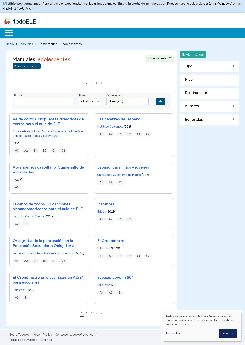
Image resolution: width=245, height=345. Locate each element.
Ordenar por (114, 95)
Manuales (26, 43)
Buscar (160, 32)
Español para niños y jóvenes (123, 166)
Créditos (46, 339)
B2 (44, 150)
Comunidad (143, 32)
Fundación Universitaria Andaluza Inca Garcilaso (44, 252)
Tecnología (116, 32)
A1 (16, 150)
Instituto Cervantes (110, 126)
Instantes (105, 203)
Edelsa (101, 211)
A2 (26, 150)
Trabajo (70, 32)
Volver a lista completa (26, 65)
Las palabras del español (119, 118)
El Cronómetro (110, 240)
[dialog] (202, 326)
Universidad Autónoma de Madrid (119, 174)
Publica (47, 334)
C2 (63, 150)
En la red (92, 32)
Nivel (82, 95)
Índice (36, 334)
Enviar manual (193, 54)
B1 (35, 150)
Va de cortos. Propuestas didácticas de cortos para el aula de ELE (48, 120)
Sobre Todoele (19, 334)
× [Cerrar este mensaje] (239, 4)
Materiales (22, 32)
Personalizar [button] (173, 333)
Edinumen (103, 247)
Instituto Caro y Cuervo (28, 215)
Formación (47, 32)
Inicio (6, 32)
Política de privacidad (23, 339)
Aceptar (228, 333)
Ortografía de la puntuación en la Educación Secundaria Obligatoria (43, 242)
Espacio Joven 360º (115, 276)
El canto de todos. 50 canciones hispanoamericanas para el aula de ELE (48, 205)
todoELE (24, 21)
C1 (53, 150)
